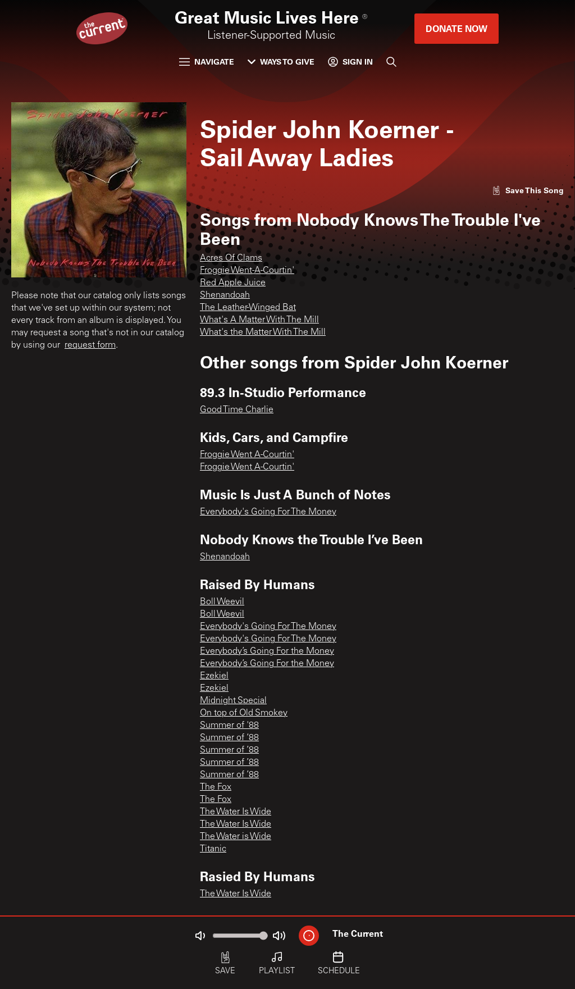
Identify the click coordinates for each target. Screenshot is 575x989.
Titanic (213, 849)
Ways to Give (281, 61)
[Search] (391, 61)
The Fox (215, 787)
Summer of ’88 (229, 750)
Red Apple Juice (233, 283)
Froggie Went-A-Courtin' (247, 270)
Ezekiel (214, 676)
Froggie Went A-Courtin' (247, 454)
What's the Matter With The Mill (263, 332)
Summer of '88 (229, 725)
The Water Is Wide (235, 812)
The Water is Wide (235, 836)
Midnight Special (233, 700)
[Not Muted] (200, 936)
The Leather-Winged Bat (248, 307)
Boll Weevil (222, 602)
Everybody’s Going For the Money (267, 651)
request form (90, 345)
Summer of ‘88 (229, 737)
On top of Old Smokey (244, 713)
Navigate (206, 61)
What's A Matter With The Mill (259, 320)
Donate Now (456, 28)
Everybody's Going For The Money (268, 512)
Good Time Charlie (236, 409)
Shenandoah (225, 295)
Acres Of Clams (231, 258)
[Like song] (528, 190)
